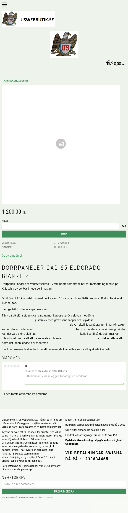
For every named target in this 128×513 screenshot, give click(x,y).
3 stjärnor (11, 366)
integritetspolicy (47, 497)
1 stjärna (5, 366)
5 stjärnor (18, 366)
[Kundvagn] (63, 64)
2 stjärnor (8, 366)
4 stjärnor (14, 366)
